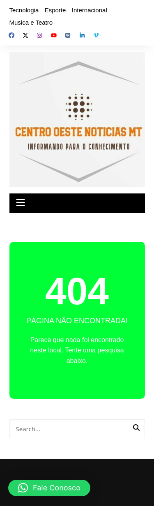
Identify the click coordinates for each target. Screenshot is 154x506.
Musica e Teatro (31, 22)
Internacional (89, 10)
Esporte (55, 10)
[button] (49, 488)
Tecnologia (24, 10)
